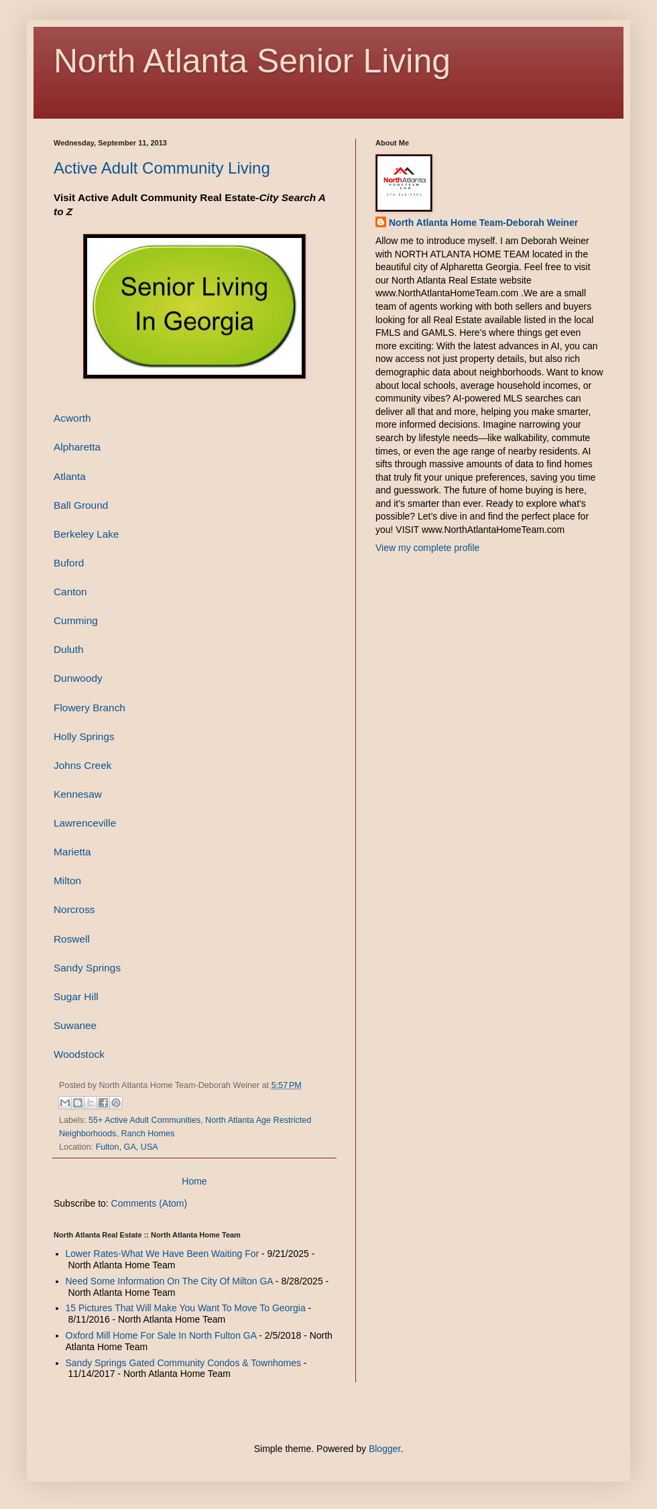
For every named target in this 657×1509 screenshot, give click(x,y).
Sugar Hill (76, 996)
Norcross (74, 909)
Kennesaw (78, 794)
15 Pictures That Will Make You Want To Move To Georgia (186, 1308)
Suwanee (75, 1025)
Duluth (69, 649)
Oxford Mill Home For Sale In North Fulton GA (161, 1335)
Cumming (76, 620)
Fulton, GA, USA (127, 1147)
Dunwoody (78, 678)
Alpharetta (77, 446)
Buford (69, 562)
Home (194, 1181)
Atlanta (70, 476)
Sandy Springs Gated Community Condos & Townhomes (183, 1362)
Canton (70, 591)
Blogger (384, 1448)
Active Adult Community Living (162, 168)
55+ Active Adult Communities (144, 1120)
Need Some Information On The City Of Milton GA (169, 1281)
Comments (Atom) (149, 1203)
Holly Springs (84, 736)
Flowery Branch (89, 707)
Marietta (72, 851)
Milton (67, 880)
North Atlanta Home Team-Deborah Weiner (483, 222)
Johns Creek (82, 765)
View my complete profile (427, 547)
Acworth (72, 418)
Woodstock (79, 1054)
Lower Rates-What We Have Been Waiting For (162, 1253)
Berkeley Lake (86, 534)
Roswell (72, 939)
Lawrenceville (85, 823)
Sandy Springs (87, 967)
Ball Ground (81, 505)
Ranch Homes (147, 1133)
